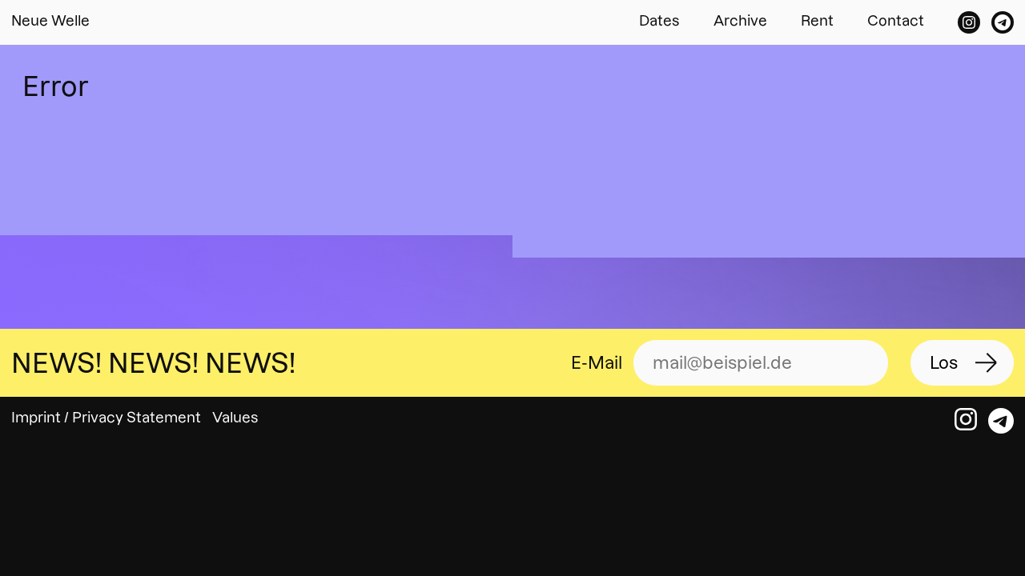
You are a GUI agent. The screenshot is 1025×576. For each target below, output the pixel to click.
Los (944, 363)
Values (235, 417)
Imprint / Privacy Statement (106, 417)
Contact (895, 20)
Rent (817, 20)
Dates (659, 20)
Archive (740, 20)
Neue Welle (50, 20)
